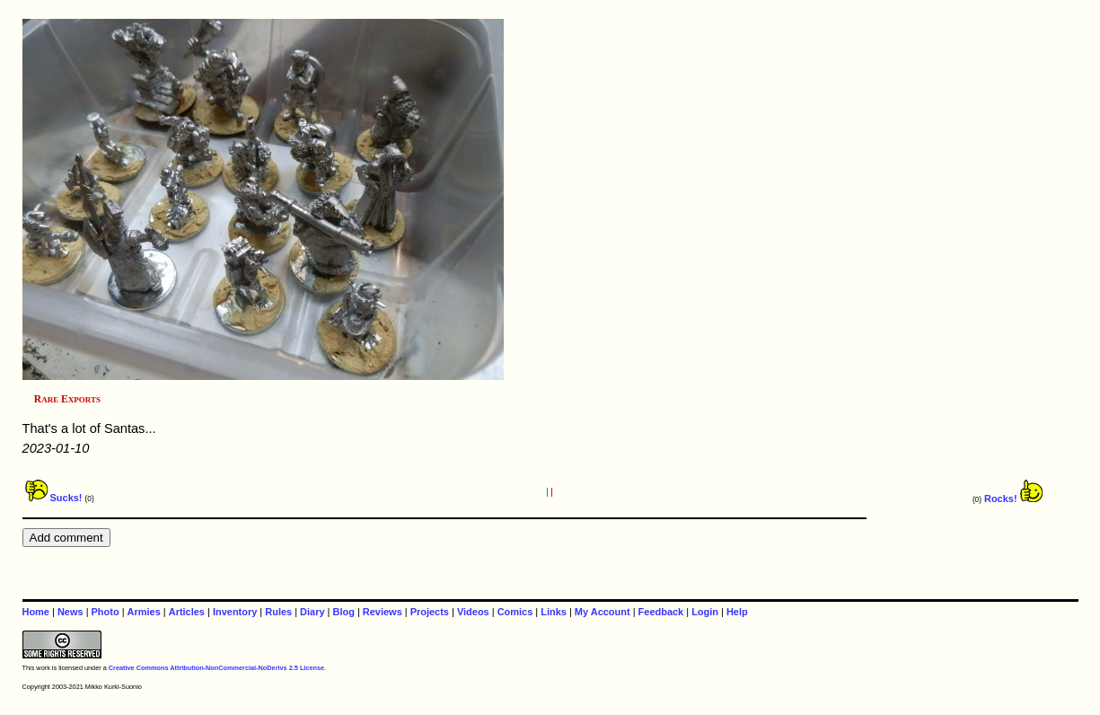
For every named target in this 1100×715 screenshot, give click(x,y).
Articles (187, 611)
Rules (278, 611)
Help (737, 611)
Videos (473, 611)
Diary (312, 611)
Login (704, 611)
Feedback (661, 611)
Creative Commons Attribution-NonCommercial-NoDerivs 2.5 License (216, 668)
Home (35, 611)
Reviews (382, 611)
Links (554, 611)
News (70, 611)
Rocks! (1013, 498)
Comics (515, 611)
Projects (429, 611)
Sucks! (54, 497)
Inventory (235, 611)
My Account (602, 611)
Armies (144, 611)
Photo (105, 611)
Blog (344, 611)
